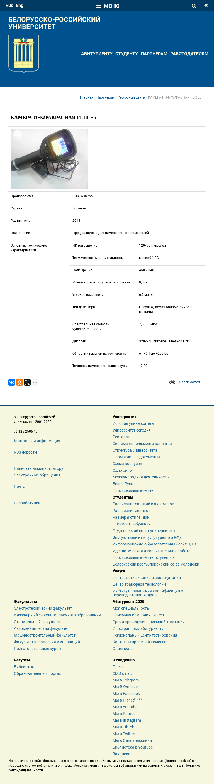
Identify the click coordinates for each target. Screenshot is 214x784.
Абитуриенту (97, 53)
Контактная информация (37, 441)
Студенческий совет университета (144, 531)
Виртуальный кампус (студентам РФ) (147, 537)
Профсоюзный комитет (134, 490)
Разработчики (27, 503)
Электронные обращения (37, 475)
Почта (19, 486)
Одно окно (122, 470)
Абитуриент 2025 (128, 602)
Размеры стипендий (131, 517)
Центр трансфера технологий (139, 584)
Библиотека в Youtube (133, 747)
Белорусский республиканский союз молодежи (156, 564)
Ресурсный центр (131, 97)
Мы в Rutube (124, 714)
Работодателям (189, 53)
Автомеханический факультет (41, 628)
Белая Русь (123, 484)
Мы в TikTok (123, 727)
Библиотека (25, 667)
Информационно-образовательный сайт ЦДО (154, 544)
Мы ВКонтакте (126, 687)
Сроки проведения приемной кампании (149, 622)
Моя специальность (131, 608)
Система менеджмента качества (142, 443)
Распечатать (191, 382)
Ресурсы (22, 660)
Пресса (119, 667)
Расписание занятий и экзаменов (143, 504)
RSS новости (25, 452)
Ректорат (121, 437)
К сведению (124, 660)
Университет (124, 417)
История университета (133, 423)
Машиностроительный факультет (45, 635)
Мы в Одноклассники (132, 740)
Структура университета (135, 450)
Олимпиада (123, 648)
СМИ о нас (122, 673)
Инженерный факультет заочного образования (57, 615)
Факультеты (25, 602)
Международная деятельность (141, 477)
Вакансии (121, 754)
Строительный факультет (37, 622)
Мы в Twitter (124, 734)
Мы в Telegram (126, 680)
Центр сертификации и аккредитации (147, 578)
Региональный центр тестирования (145, 635)
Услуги (119, 571)
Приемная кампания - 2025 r (138, 615)
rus (9, 5)
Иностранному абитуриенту (138, 628)
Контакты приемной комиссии (141, 642)
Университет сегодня (132, 430)
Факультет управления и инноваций (47, 642)
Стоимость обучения (132, 524)
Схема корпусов (127, 464)
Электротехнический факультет (43, 608)
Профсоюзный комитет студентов (144, 557)
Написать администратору (38, 468)
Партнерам (154, 53)
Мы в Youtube (125, 707)
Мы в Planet (127, 700)
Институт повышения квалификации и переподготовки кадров (148, 593)
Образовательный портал (37, 673)
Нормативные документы (136, 457)
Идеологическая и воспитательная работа (152, 551)
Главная (86, 97)
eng (19, 5)
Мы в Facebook (126, 693)
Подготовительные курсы (37, 648)
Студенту (126, 53)
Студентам (123, 497)
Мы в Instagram (127, 720)
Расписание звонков (131, 511)
